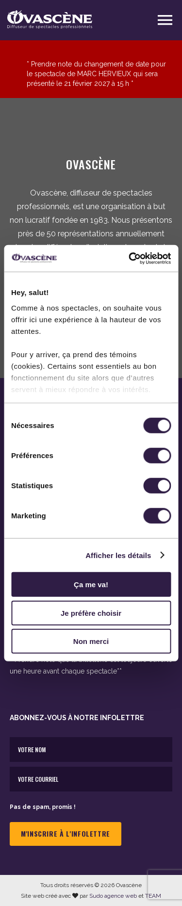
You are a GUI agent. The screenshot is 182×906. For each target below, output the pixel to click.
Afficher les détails (118, 555)
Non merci (91, 641)
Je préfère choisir (91, 613)
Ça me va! (91, 584)
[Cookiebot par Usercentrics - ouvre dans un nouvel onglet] (129, 258)
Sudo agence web (113, 895)
